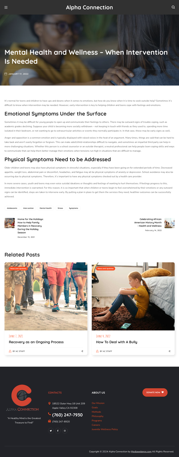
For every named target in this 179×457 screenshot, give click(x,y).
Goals (95, 407)
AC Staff (20, 351)
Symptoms (73, 208)
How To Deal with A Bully (116, 342)
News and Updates (18, 268)
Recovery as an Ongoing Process (36, 342)
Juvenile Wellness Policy (105, 429)
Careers (96, 425)
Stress (60, 208)
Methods (96, 411)
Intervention (28, 208)
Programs (97, 420)
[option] (46, 311)
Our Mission (98, 403)
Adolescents (12, 208)
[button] (173, 7)
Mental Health (46, 208)
